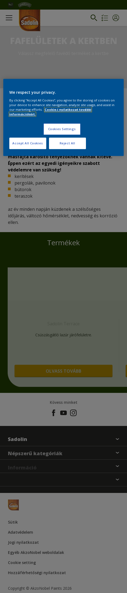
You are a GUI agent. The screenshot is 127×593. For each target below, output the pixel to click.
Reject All (67, 143)
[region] (63, 117)
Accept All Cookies (27, 143)
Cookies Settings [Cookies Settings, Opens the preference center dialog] (62, 129)
